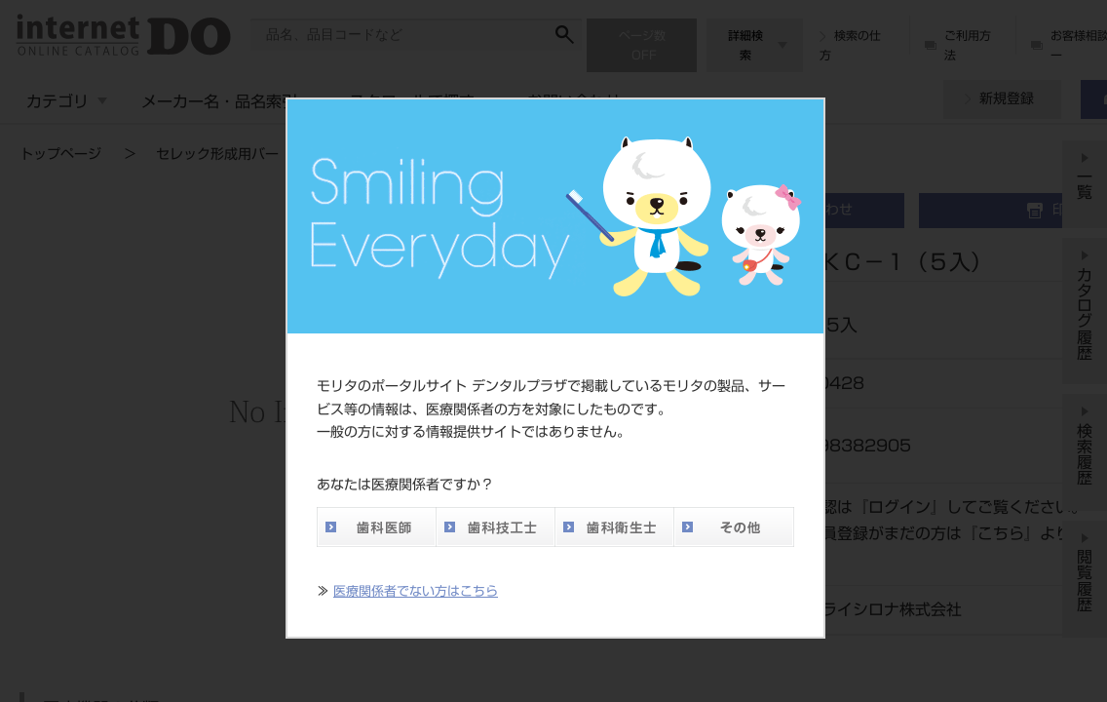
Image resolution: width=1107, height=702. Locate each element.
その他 (733, 527)
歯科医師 (376, 527)
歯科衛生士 (613, 527)
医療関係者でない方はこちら (415, 591)
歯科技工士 (495, 527)
